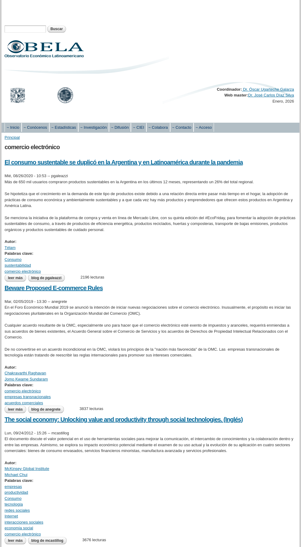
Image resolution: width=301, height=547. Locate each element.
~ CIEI (138, 127)
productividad (16, 492)
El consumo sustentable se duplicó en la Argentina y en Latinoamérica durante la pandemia (124, 162)
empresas (13, 486)
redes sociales (17, 510)
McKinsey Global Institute (27, 468)
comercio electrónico (23, 271)
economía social (19, 528)
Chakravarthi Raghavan (25, 373)
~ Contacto (181, 127)
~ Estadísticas (63, 127)
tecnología (14, 504)
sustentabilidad (18, 265)
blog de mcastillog (47, 540)
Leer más (17, 278)
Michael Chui (16, 474)
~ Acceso (204, 127)
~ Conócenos (35, 127)
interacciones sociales (24, 522)
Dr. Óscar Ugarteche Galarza (268, 89)
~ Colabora (158, 127)
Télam (10, 247)
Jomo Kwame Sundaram (26, 379)
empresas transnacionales (28, 396)
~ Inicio (13, 127)
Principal (12, 137)
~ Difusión (120, 127)
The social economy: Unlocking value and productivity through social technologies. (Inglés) (124, 419)
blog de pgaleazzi (46, 278)
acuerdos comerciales (24, 403)
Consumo (13, 259)
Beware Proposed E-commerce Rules (54, 288)
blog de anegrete (46, 409)
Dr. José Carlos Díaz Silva (271, 95)
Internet (11, 516)
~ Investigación (93, 127)
